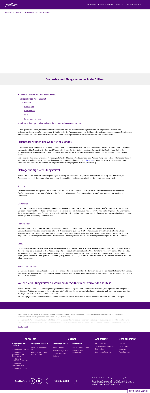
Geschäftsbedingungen (27, 387)
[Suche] (144, 5)
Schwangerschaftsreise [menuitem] (105, 4)
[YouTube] (39, 375)
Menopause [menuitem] (119, 4)
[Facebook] (32, 375)
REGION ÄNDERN (61, 373)
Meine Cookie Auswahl (138, 391)
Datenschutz (53, 387)
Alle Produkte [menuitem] (91, 4)
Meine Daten (42, 387)
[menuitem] (10, 12)
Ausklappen (23, 319)
